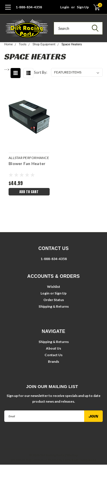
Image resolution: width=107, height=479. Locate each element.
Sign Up (83, 7)
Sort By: (40, 72)
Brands (53, 361)
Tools (23, 44)
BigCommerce (36, 460)
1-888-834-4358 (29, 7)
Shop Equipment (44, 44)
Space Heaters (71, 44)
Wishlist (53, 286)
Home (8, 44)
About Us (53, 348)
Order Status (53, 300)
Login (64, 7)
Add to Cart (29, 191)
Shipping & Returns (54, 306)
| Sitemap (71, 455)
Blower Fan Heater (27, 163)
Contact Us (53, 355)
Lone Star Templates (79, 460)
